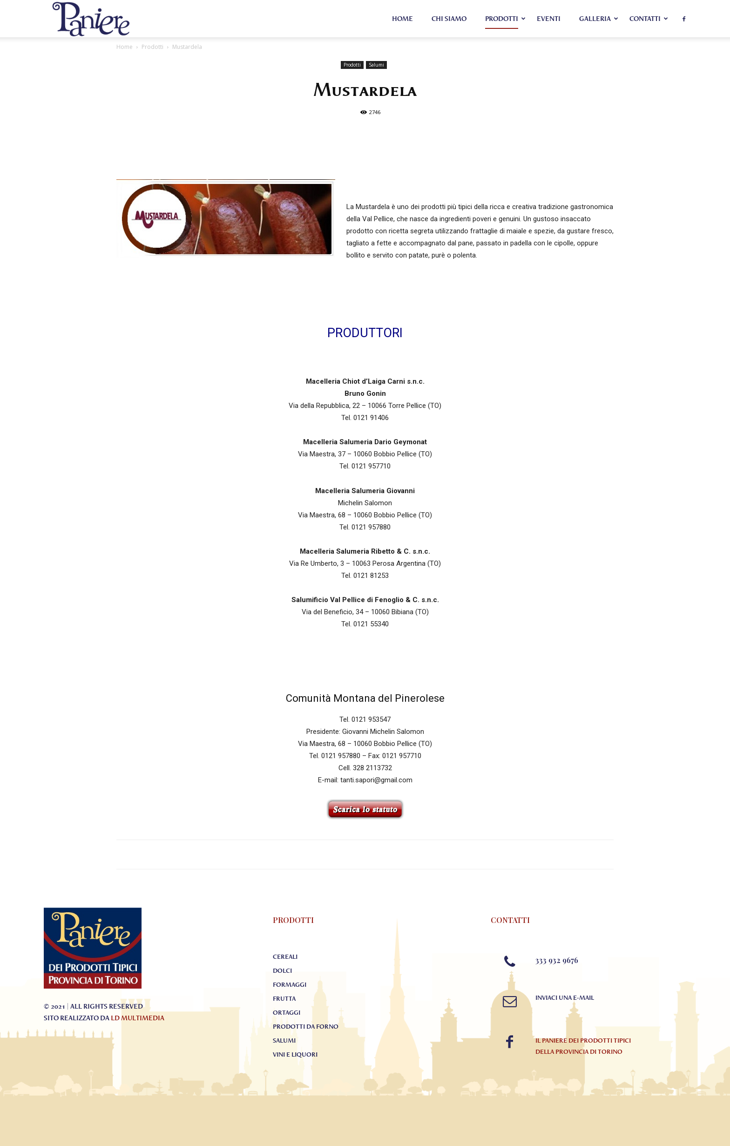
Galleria (595, 18)
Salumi (376, 64)
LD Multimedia (137, 1018)
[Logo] (91, 19)
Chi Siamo (449, 18)
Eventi (549, 18)
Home (402, 18)
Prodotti (501, 18)
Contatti (645, 18)
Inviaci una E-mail (564, 997)
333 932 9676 (556, 960)
